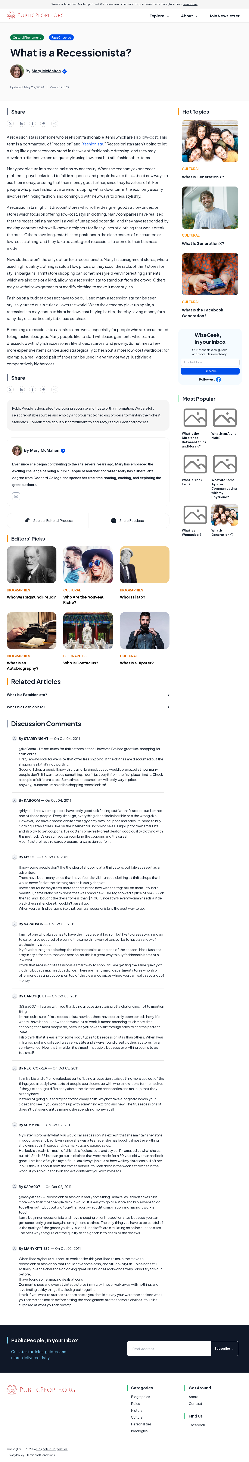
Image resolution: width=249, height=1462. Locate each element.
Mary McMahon (46, 71)
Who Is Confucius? (80, 662)
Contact (195, 1403)
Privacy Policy (15, 1455)
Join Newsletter (225, 15)
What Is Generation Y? (203, 176)
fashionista (93, 143)
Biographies (18, 590)
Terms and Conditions (41, 1455)
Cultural (72, 590)
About (194, 1396)
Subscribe (210, 371)
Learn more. (190, 4)
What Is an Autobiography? (22, 665)
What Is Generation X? (203, 243)
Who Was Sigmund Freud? (31, 596)
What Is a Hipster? (137, 662)
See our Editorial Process (48, 520)
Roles (135, 1403)
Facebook (197, 1425)
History (137, 1410)
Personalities (141, 1424)
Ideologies (139, 1431)
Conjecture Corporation (52, 1449)
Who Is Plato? (132, 596)
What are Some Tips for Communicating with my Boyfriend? (224, 488)
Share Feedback (128, 520)
